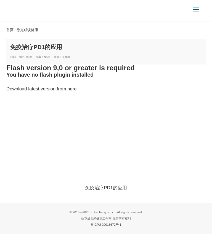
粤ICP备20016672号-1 (106, 224)
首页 (10, 30)
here (72, 89)
